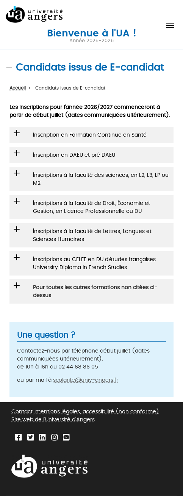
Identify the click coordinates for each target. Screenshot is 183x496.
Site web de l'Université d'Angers (53, 420)
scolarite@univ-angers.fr (85, 380)
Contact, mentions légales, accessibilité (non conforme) (85, 412)
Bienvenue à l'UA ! (91, 32)
